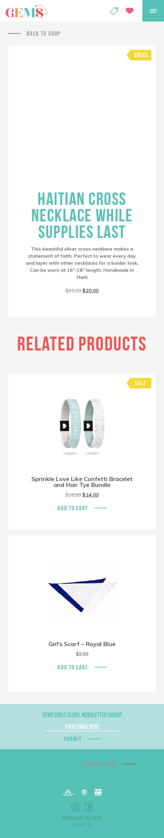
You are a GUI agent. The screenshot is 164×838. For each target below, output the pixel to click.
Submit (73, 739)
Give (130, 10)
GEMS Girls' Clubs (26, 10)
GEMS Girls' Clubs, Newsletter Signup (82, 715)
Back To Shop (43, 33)
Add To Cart (72, 508)
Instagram (75, 807)
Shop (114, 11)
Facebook (89, 807)
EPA (98, 792)
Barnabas (68, 792)
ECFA (84, 792)
